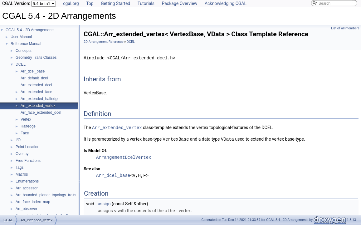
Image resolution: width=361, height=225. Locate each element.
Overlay (22, 154)
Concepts (24, 50)
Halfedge (28, 126)
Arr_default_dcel (34, 78)
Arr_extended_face (36, 92)
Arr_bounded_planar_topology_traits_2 (48, 195)
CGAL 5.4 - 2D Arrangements (30, 30)
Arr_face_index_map (33, 202)
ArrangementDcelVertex (123, 157)
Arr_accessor (27, 188)
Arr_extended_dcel (36, 85)
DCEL (21, 64)
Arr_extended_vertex (38, 105)
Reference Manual (26, 44)
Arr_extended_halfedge (40, 99)
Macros (22, 174)
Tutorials (146, 3)
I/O (18, 140)
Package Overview (179, 3)
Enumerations (27, 181)
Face (25, 133)
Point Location (27, 147)
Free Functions (28, 160)
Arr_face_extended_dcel (41, 112)
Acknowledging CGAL (225, 3)
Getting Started (115, 3)
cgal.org (71, 3)
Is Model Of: (95, 150)
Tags (19, 167)
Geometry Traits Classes (36, 57)
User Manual (21, 37)
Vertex (26, 119)
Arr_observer (26, 209)
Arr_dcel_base (33, 71)
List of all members (345, 28)
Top (90, 3)
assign (104, 203)
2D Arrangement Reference (104, 42)
